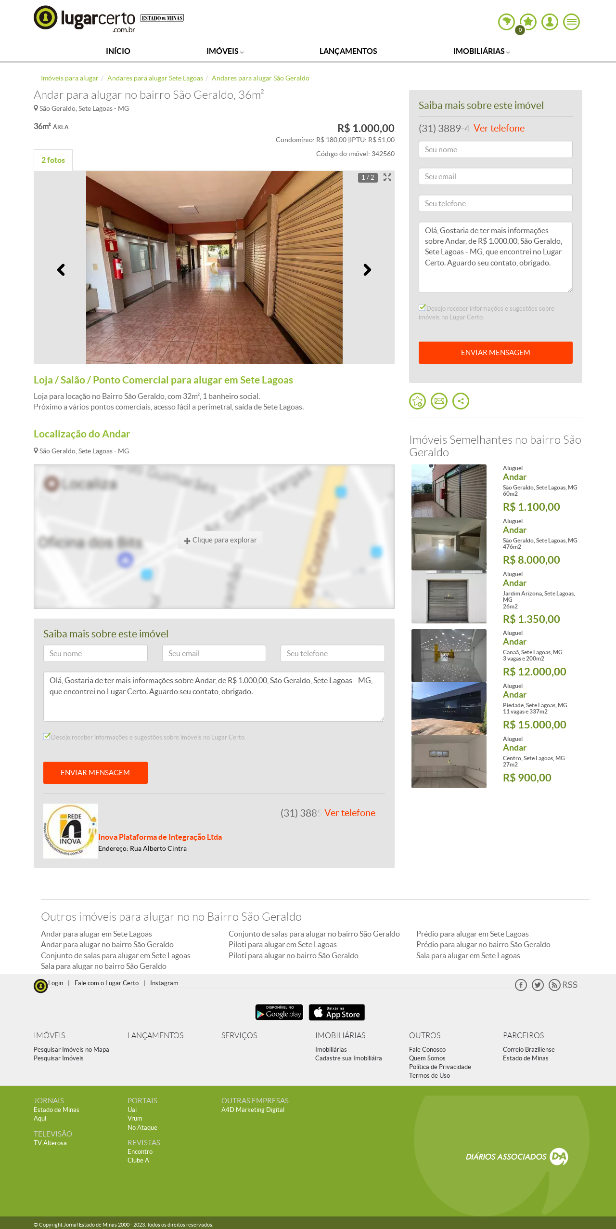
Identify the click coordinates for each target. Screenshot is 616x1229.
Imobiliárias (481, 51)
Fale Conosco (427, 1049)
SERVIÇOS (239, 1035)
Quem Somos (427, 1058)
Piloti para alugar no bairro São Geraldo (294, 955)
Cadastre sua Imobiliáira (348, 1058)
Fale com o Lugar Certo (107, 983)
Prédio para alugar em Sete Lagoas (472, 933)
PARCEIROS (523, 1035)
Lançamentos (348, 51)
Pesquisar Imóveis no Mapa (71, 1049)
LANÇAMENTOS (155, 1035)
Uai (132, 1109)
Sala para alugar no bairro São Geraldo (104, 966)
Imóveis (225, 51)
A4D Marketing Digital (252, 1109)
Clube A (138, 1160)
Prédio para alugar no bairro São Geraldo (483, 944)
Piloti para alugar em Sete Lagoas (283, 944)
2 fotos (53, 160)
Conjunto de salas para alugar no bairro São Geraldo (314, 933)
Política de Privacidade (440, 1066)
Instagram (164, 983)
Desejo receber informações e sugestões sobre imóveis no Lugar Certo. (144, 737)
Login (55, 983)
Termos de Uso (429, 1075)
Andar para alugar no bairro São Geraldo (107, 944)
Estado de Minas (526, 1058)
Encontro (140, 1151)
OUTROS (424, 1035)
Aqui (40, 1118)
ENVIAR (495, 352)
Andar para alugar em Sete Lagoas (96, 933)
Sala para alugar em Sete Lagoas (468, 955)
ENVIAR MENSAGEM (95, 772)
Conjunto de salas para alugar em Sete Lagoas (116, 955)
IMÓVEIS (49, 1035)
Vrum (135, 1118)
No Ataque (142, 1127)
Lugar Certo (85, 18)
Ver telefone (349, 812)
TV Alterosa (50, 1143)
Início (118, 51)
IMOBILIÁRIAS (340, 1035)
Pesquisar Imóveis (59, 1058)
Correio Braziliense (529, 1049)
